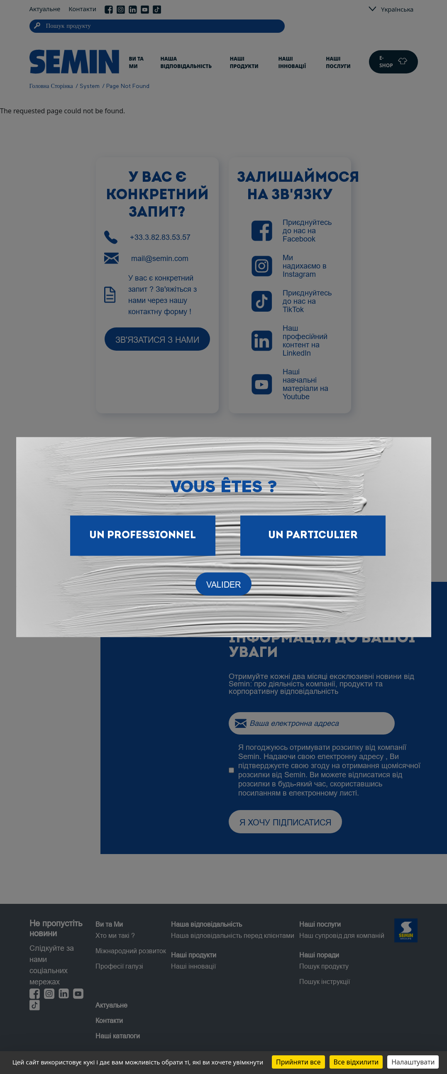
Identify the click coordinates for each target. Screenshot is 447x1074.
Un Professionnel (142, 535)
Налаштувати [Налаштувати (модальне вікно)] (413, 1062)
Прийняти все (298, 1062)
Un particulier (313, 535)
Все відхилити (356, 1062)
